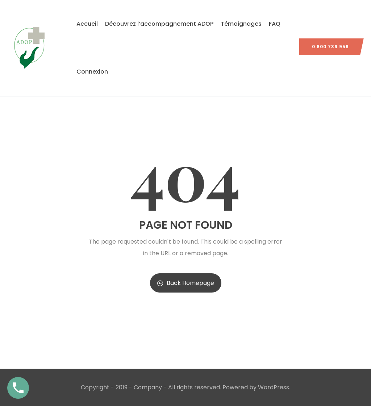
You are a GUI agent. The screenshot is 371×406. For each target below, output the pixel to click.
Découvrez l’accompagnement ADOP (159, 24)
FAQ (274, 24)
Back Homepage (185, 283)
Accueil (87, 24)
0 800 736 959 (330, 47)
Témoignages (241, 24)
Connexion (92, 71)
